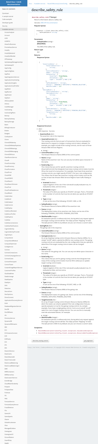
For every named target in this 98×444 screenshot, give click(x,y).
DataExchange (9, 276)
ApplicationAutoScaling (12, 80)
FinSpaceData (9, 389)
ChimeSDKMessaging (11, 151)
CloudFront (8, 172)
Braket (7, 130)
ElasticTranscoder (10, 360)
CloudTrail (8, 187)
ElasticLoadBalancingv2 (12, 366)
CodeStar (7, 220)
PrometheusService (11, 47)
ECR (6, 336)
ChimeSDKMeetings (11, 148)
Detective (7, 288)
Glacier (7, 419)
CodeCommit (9, 205)
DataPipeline (9, 279)
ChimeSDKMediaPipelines (13, 145)
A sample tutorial (7, 16)
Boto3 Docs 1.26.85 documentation (13, 3)
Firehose (7, 393)
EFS (6, 345)
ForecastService (9, 401)
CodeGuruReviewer (11, 211)
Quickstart (5, 13)
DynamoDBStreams (11, 324)
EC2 (6, 330)
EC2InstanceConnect (11, 333)
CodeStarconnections (11, 223)
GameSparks (9, 416)
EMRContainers (9, 372)
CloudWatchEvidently (11, 384)
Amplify (7, 50)
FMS (6, 398)
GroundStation (9, 437)
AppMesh (8, 89)
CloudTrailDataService (11, 190)
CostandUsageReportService (13, 267)
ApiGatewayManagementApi (14, 62)
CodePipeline (9, 217)
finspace (7, 387)
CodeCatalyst (9, 202)
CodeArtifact (8, 196)
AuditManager (9, 107)
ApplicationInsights (11, 83)
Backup (7, 116)
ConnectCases (9, 258)
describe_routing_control (40, 340)
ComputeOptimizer (11, 244)
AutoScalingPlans (10, 113)
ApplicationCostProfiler (12, 86)
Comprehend (9, 238)
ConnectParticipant (10, 261)
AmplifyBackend (10, 53)
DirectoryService (10, 318)
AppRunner (8, 92)
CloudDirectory (9, 166)
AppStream (8, 95)
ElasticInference (9, 351)
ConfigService (9, 247)
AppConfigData (9, 71)
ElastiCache (8, 354)
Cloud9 (7, 160)
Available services (7, 29)
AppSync (7, 98)
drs (6, 315)
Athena (7, 104)
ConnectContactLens (11, 253)
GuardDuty (8, 440)
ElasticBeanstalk (10, 357)
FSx (6, 410)
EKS (6, 348)
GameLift (7, 413)
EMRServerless (9, 375)
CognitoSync (8, 235)
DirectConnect (9, 297)
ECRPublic (8, 339)
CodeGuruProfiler (10, 214)
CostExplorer (9, 136)
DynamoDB (8, 321)
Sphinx (93, 347)
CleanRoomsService (11, 157)
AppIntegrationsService (12, 77)
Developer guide (7, 23)
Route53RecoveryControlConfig (57, 3)
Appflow (7, 74)
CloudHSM (8, 175)
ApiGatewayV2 (9, 65)
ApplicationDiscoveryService (13, 300)
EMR (6, 369)
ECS (6, 342)
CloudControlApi (10, 163)
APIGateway (8, 59)
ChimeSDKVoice (10, 154)
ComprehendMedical (11, 241)
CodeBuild (8, 199)
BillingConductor (10, 127)
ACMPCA (7, 41)
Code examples (7, 19)
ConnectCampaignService (12, 256)
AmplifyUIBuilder (10, 56)
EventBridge (8, 381)
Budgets (7, 133)
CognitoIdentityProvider (12, 232)
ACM (6, 38)
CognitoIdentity (9, 229)
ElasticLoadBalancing (11, 363)
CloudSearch (8, 181)
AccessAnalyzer (9, 32)
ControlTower (9, 264)
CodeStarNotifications (11, 226)
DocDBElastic (9, 312)
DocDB (7, 309)
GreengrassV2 (9, 434)
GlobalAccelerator (10, 422)
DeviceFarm (8, 291)
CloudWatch (8, 193)
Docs (30, 3)
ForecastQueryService (11, 404)
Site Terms (36, 347)
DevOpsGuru (9, 294)
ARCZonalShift (9, 101)
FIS (5, 395)
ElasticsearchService (11, 378)
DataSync (7, 282)
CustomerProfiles (10, 270)
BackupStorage (9, 121)
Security (4, 26)
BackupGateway (10, 119)
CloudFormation (10, 169)
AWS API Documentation (49, 23)
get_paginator (88, 340)
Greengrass (8, 431)
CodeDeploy (8, 208)
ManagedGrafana (10, 428)
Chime (7, 139)
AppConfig (8, 68)
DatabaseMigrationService (13, 306)
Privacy (29, 347)
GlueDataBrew (9, 273)
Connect (7, 250)
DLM (6, 303)
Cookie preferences (47, 347)
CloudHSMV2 (9, 178)
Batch (6, 125)
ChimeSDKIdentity (10, 142)
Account (7, 35)
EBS (6, 327)
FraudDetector (9, 407)
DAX (6, 285)
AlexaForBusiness (10, 44)
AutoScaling (8, 110)
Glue (6, 425)
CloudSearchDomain (11, 184)
